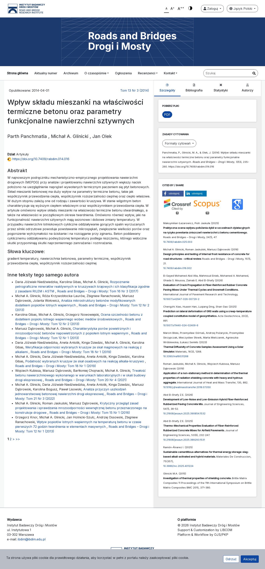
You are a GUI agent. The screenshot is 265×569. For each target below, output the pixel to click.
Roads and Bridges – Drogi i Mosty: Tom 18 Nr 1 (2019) (71, 352)
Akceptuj (249, 559)
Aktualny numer (45, 73)
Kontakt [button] (169, 73)
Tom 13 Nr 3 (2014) (134, 90)
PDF (167, 115)
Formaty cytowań (178, 143)
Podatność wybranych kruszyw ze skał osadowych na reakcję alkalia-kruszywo (85, 361)
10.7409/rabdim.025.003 (177, 241)
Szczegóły (167, 88)
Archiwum (70, 73)
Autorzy (247, 88)
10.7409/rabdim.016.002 (177, 268)
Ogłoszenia (123, 73)
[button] (173, 193)
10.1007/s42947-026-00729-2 (181, 299)
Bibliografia (194, 88)
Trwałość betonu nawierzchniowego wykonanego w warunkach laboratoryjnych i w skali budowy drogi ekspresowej (80, 375)
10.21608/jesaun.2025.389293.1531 (184, 439)
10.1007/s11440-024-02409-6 (180, 325)
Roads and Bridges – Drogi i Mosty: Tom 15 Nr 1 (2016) (89, 413)
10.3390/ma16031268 (175, 356)
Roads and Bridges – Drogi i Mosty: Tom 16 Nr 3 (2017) (97, 291)
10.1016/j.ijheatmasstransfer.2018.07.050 (187, 387)
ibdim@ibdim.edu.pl (32, 539)
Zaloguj (211, 9)
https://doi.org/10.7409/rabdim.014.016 (38, 159)
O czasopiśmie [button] (95, 73)
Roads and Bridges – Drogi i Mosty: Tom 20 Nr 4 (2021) (86, 380)
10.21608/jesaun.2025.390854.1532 (184, 413)
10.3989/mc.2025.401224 (178, 465)
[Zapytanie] (231, 73)
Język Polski (241, 9)
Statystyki (221, 88)
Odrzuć (231, 559)
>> (18, 439)
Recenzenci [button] (146, 73)
